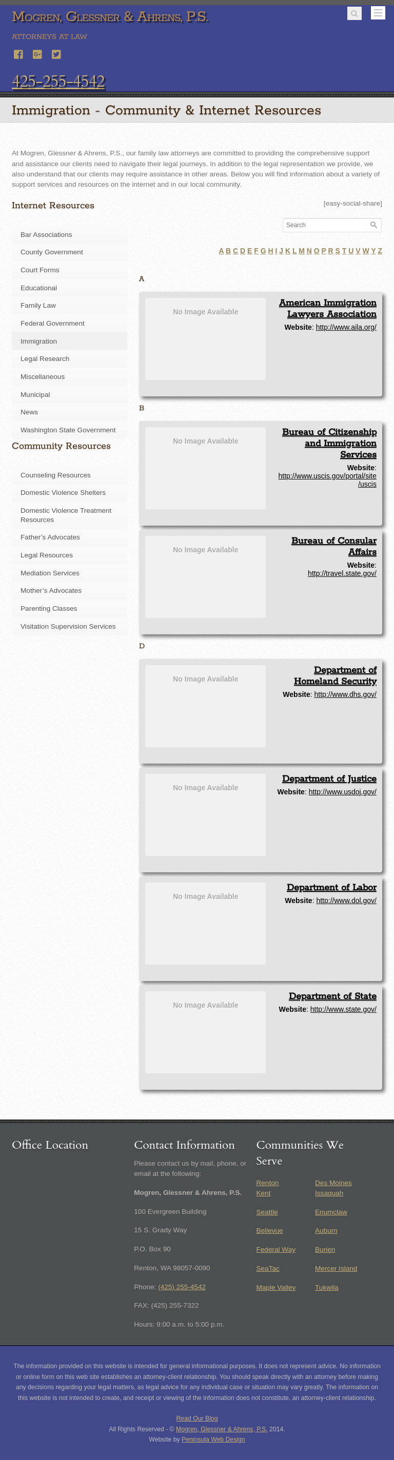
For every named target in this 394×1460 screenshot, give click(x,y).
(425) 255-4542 (182, 1287)
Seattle (267, 1212)
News (29, 412)
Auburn (326, 1230)
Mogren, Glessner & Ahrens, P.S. (222, 1429)
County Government (52, 252)
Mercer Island (336, 1268)
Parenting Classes (49, 608)
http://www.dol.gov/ (346, 900)
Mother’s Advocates (51, 590)
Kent (263, 1193)
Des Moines (333, 1183)
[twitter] (57, 53)
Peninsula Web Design (213, 1439)
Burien (325, 1249)
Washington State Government (68, 430)
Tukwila (327, 1287)
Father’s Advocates (50, 537)
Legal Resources (47, 555)
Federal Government (53, 323)
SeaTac (267, 1268)
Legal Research (45, 359)
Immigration (39, 341)
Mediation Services (50, 573)
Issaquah (329, 1193)
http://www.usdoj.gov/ (343, 792)
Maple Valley (276, 1287)
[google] (38, 53)
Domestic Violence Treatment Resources (66, 515)
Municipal (35, 394)
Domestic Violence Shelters (63, 492)
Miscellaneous (43, 377)
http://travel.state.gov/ (342, 573)
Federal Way (276, 1249)
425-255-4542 (58, 81)
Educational (39, 288)
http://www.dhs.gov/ (345, 694)
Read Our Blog (197, 1418)
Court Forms (40, 270)
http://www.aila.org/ (346, 327)
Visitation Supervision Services (68, 626)
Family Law (38, 305)
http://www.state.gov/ (343, 1009)
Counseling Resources (56, 475)
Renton (267, 1183)
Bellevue (269, 1230)
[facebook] (19, 53)
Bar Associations (46, 234)
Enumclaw (331, 1212)
